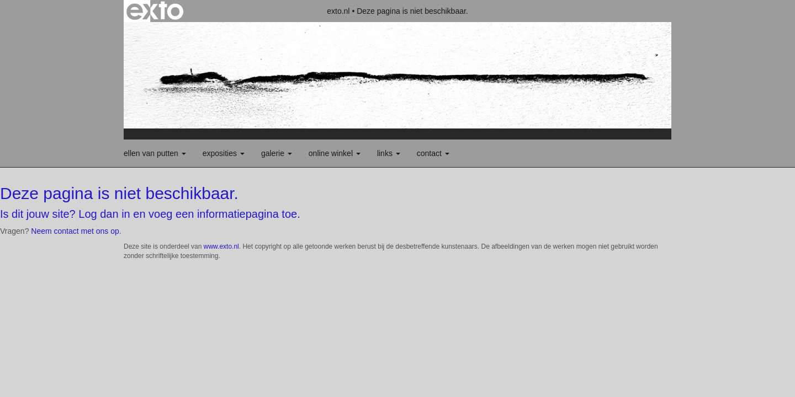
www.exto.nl (221, 246)
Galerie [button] (276, 153)
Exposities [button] (224, 153)
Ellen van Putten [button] (155, 153)
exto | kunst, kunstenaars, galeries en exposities (155, 11)
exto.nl (338, 11)
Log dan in (104, 214)
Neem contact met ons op (75, 231)
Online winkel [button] (335, 153)
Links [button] (388, 153)
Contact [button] (433, 153)
